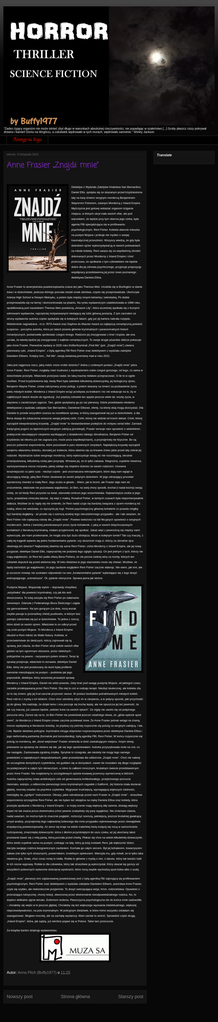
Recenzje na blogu (27, 140)
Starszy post (130, 996)
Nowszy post (19, 996)
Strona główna (75, 996)
